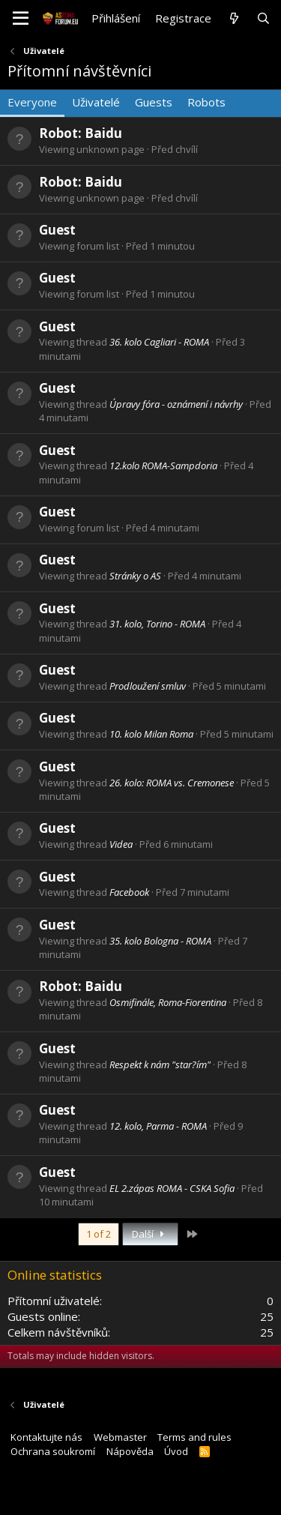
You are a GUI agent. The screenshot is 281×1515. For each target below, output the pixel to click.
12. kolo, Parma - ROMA (158, 1126)
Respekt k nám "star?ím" (160, 1064)
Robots (206, 101)
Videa (121, 844)
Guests (153, 101)
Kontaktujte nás (46, 1437)
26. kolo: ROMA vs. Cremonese (171, 782)
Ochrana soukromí (52, 1451)
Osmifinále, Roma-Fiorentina (167, 1002)
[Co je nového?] (233, 18)
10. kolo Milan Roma (151, 734)
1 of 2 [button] (98, 1234)
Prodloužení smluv (147, 686)
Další (150, 1234)
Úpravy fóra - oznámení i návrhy (176, 404)
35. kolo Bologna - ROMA (160, 941)
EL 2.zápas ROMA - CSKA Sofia (172, 1188)
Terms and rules (194, 1437)
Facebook (129, 892)
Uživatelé (96, 101)
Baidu (103, 133)
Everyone (32, 101)
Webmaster (120, 1437)
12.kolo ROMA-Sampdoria (163, 465)
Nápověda (130, 1451)
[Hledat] (263, 18)
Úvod (176, 1451)
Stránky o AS (135, 575)
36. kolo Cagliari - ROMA (159, 342)
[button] (20, 18)
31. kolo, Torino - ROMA (157, 623)
